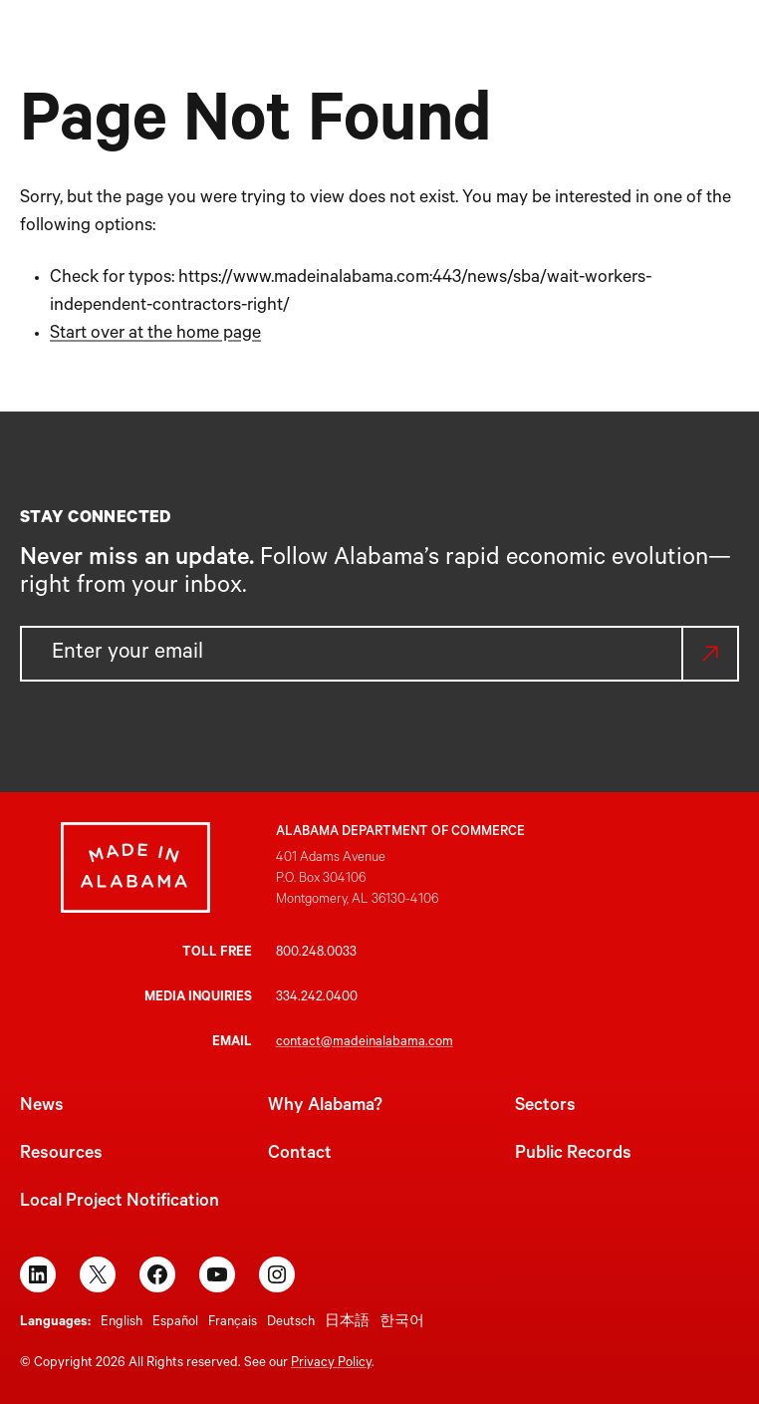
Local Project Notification (119, 1203)
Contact (300, 1155)
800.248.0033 (316, 953)
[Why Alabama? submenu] (470, 64)
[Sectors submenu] (555, 64)
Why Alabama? (325, 1107)
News (42, 1107)
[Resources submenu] (661, 64)
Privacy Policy (331, 1363)
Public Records (573, 1155)
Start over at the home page (155, 335)
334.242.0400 (317, 997)
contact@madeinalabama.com (364, 1042)
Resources (61, 1155)
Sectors (545, 1107)
